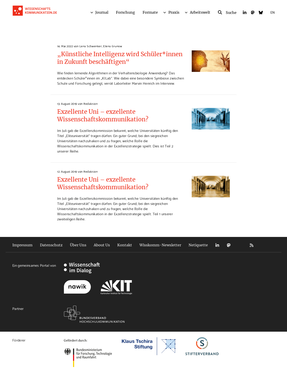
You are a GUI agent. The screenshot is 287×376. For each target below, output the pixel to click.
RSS (251, 245)
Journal (101, 12)
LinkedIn (217, 245)
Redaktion (90, 103)
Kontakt (124, 245)
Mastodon (228, 245)
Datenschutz (51, 245)
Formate (150, 12)
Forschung (125, 12)
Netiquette (198, 245)
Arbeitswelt (200, 12)
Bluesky (240, 245)
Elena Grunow (112, 45)
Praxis (173, 12)
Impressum (22, 245)
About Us (102, 245)
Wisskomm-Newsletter (160, 245)
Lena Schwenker (90, 45)
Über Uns (78, 245)
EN (272, 12)
